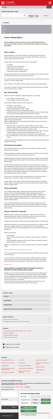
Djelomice (26, 387)
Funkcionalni (24, 402)
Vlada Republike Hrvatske (7, 360)
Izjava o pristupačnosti (41, 360)
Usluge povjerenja (40, 369)
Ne (20, 387)
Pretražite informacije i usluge (9, 11)
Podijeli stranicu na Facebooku (12, 344)
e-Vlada (37, 372)
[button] (24, 7)
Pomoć (37, 15)
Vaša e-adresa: (5, 399)
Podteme (4, 29)
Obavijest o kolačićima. (30, 414)
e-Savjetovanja (5, 365)
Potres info (21, 360)
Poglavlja (4, 7)
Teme (3, 26)
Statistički (23, 405)
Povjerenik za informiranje (7, 362)
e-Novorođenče (7, 300)
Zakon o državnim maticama (11, 319)
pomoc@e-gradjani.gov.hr (20, 384)
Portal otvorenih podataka (25, 365)
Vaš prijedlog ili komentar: (7, 389)
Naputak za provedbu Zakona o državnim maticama (16, 321)
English (49, 7)
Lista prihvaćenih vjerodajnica (26, 368)
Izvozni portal (22, 362)
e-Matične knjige (8, 304)
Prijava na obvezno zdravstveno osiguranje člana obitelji (18, 249)
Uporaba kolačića (40, 367)
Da (16, 387)
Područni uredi (7, 264)
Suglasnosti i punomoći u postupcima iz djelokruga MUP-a (18, 309)
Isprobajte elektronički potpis (11, 335)
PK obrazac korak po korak (10, 337)
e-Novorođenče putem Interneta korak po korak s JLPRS (17, 331)
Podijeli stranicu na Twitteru (12, 347)
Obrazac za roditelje (9, 333)
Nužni (22, 399)
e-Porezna (6, 296)
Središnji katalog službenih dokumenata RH (7, 369)
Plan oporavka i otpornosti (7, 372)
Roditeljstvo (6, 22)
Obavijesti (31, 15)
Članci (3, 32)
